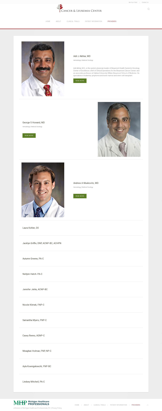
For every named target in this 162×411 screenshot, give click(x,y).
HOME (48, 21)
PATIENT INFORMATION (93, 21)
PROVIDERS (112, 21)
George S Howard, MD (33, 122)
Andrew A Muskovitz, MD (85, 183)
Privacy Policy (57, 408)
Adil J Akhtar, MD (81, 56)
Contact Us (145, 2)
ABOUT (58, 21)
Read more (80, 81)
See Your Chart (133, 2)
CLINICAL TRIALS (73, 21)
